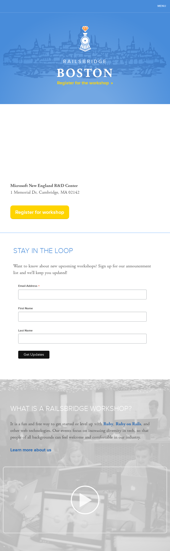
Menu (161, 6)
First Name (25, 308)
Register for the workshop (83, 83)
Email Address (29, 286)
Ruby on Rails (128, 424)
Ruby (108, 424)
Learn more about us (30, 450)
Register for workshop (39, 212)
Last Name (25, 330)
